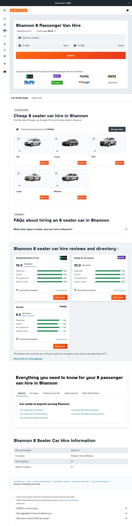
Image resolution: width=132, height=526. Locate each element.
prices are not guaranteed (68, 500)
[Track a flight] (4, 50)
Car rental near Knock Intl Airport (34, 414)
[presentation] (117, 249)
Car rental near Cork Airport (31, 410)
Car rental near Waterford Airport (34, 418)
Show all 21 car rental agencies (28, 359)
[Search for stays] (4, 24)
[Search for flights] (4, 19)
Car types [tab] (34, 393)
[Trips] (4, 64)
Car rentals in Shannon (100, 481)
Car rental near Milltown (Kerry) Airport (87, 414)
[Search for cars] (4, 30)
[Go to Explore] (4, 44)
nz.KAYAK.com (19, 481)
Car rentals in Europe (42, 481)
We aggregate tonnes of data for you (72, 513)
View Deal (44, 163)
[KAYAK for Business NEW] (4, 56)
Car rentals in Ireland (61, 481)
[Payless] (63, 307)
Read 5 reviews (28, 316)
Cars (29, 481)
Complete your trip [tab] (51, 393)
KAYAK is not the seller (72, 508)
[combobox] (25, 31)
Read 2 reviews (30, 266)
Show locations (61, 290)
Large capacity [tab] (71, 393)
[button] (129, 3)
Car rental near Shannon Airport (84, 410)
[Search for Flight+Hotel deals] (4, 36)
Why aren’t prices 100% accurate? (72, 518)
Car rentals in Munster (80, 481)
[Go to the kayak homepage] (18, 10)
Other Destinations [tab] (90, 393)
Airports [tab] (21, 393)
